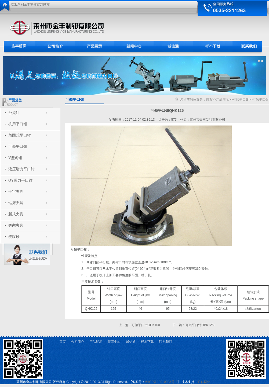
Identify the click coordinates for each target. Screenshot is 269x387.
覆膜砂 (14, 237)
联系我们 (165, 342)
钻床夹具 (15, 203)
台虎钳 (14, 113)
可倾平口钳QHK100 (146, 325)
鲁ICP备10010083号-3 (161, 382)
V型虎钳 (15, 158)
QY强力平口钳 (20, 180)
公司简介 (77, 342)
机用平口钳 (17, 124)
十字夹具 (15, 192)
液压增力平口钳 (21, 169)
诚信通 (131, 342)
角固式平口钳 (19, 135)
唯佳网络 (204, 382)
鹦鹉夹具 (15, 225)
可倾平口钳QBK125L (200, 325)
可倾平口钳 (17, 147)
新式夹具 (15, 214)
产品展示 (222, 99)
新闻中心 (114, 342)
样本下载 (147, 342)
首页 (209, 99)
